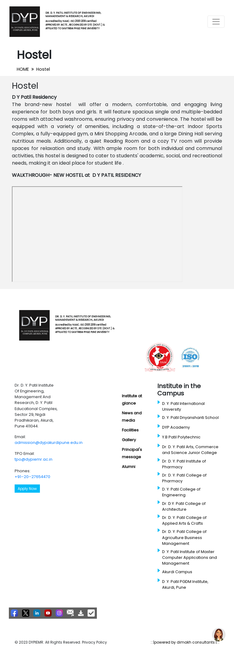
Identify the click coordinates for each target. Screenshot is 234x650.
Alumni (128, 466)
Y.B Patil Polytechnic (181, 437)
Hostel (43, 69)
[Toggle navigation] (216, 22)
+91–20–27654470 (32, 476)
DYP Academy (176, 427)
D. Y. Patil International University (183, 406)
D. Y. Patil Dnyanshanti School (190, 417)
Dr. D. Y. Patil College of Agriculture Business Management (184, 537)
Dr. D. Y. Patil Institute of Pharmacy (184, 464)
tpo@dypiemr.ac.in (33, 459)
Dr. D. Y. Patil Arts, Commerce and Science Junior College (190, 449)
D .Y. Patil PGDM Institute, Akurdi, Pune (185, 584)
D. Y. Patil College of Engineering (181, 492)
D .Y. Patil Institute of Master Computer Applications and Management (189, 557)
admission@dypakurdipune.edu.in (49, 442)
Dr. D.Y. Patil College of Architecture (184, 506)
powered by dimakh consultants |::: (186, 642)
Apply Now (27, 488)
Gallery (129, 439)
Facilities (130, 430)
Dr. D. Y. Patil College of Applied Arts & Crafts (184, 520)
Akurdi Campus (177, 571)
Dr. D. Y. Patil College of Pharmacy (184, 478)
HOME (23, 69)
